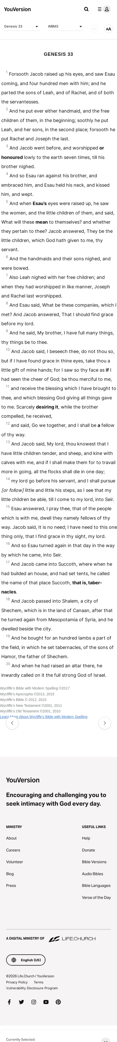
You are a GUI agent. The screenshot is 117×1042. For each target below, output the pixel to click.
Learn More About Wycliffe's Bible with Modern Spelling (43, 717)
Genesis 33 (22, 26)
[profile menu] (103, 9)
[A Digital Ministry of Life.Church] (58, 936)
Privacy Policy (17, 982)
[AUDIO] (94, 29)
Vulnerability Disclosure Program (32, 988)
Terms (38, 982)
